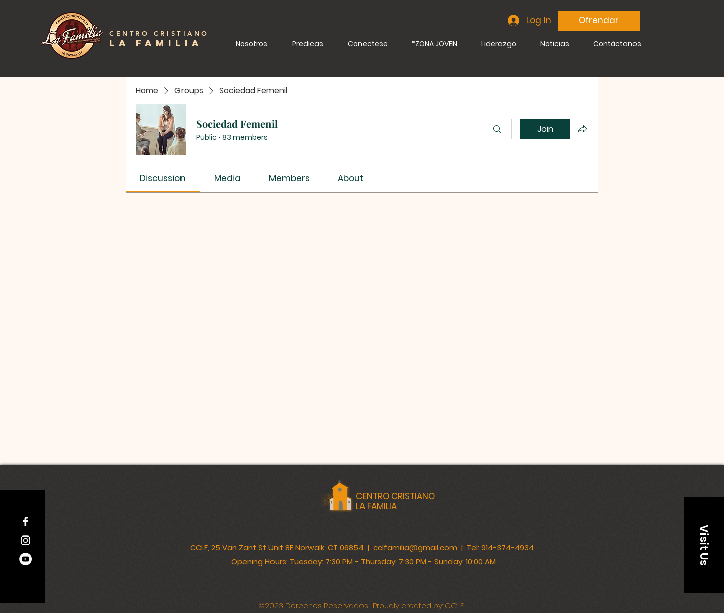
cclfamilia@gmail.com (415, 547)
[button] (704, 545)
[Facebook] (25, 521)
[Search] (497, 129)
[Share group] (582, 129)
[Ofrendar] (599, 21)
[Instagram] (25, 540)
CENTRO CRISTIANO (395, 496)
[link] (163, 178)
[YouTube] (25, 559)
